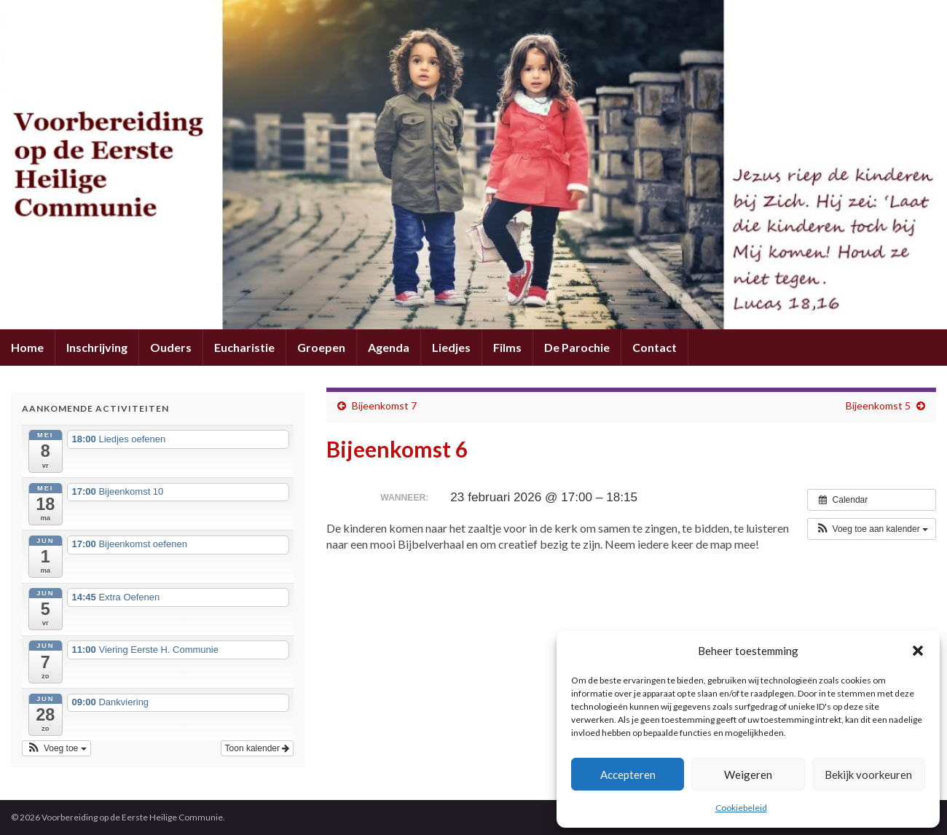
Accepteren (628, 774)
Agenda (388, 347)
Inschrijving (96, 347)
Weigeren (748, 774)
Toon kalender (257, 748)
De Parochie (577, 347)
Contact (654, 347)
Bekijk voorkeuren (868, 774)
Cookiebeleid (741, 807)
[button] (918, 650)
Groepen (321, 347)
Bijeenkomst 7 (384, 405)
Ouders (171, 347)
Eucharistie (244, 347)
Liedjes (451, 347)
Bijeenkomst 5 (878, 405)
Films (507, 347)
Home (27, 347)
